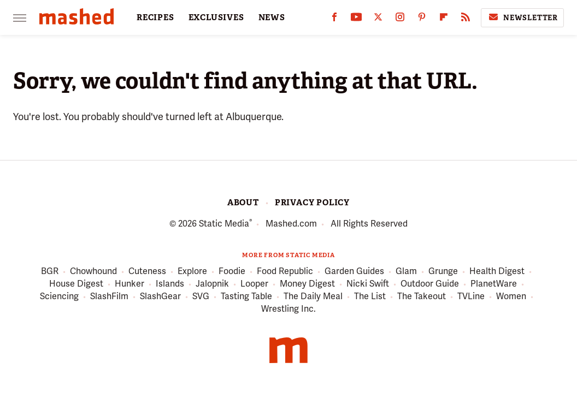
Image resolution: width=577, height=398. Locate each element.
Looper (254, 284)
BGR (49, 271)
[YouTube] (356, 19)
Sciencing (59, 296)
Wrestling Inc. (288, 309)
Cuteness (147, 271)
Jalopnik (212, 284)
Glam (406, 271)
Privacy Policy (312, 202)
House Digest (76, 284)
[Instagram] (400, 19)
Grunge (443, 271)
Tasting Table (246, 296)
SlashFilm (109, 296)
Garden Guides (354, 271)
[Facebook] (334, 19)
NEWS (271, 17)
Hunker (129, 284)
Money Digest (307, 284)
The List (370, 296)
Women (511, 296)
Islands (170, 284)
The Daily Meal (313, 296)
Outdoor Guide (430, 284)
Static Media (224, 223)
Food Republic (285, 271)
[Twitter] (378, 19)
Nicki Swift (367, 284)
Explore (192, 271)
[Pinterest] (421, 19)
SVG (200, 296)
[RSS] (465, 19)
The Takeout (421, 296)
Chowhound (93, 271)
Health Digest (497, 271)
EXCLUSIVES (216, 17)
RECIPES (155, 17)
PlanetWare (493, 284)
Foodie (232, 271)
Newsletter (522, 17)
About (243, 202)
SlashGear (160, 296)
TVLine (471, 296)
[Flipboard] (443, 19)
